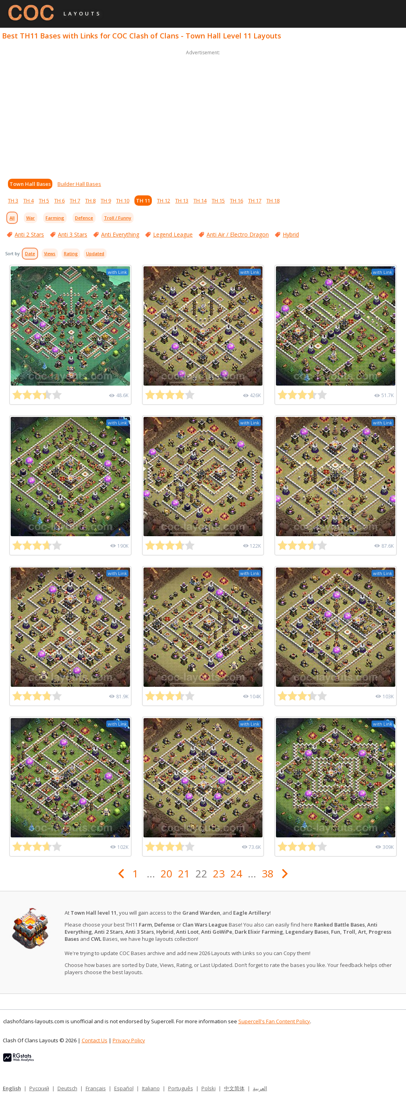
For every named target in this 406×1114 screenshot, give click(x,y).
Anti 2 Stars (29, 234)
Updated (95, 253)
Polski (208, 1088)
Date (30, 253)
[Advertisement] (203, 112)
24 (236, 873)
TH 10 (122, 200)
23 (219, 873)
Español (124, 1088)
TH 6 (59, 200)
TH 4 (28, 200)
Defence (84, 218)
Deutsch (67, 1088)
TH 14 (200, 200)
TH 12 (163, 200)
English (12, 1088)
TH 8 (90, 200)
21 (184, 873)
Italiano (151, 1088)
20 (166, 873)
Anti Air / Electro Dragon (238, 234)
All (12, 218)
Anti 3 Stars (72, 234)
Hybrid (291, 234)
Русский (39, 1088)
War (30, 218)
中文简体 (234, 1088)
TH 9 (106, 200)
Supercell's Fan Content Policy (274, 1021)
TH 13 (181, 200)
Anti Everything (120, 234)
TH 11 (143, 200)
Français (96, 1088)
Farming (55, 218)
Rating (71, 253)
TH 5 (44, 200)
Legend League (173, 234)
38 (268, 873)
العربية (260, 1088)
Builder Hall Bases (79, 183)
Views (50, 253)
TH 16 (236, 200)
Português (180, 1088)
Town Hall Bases (30, 183)
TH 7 (75, 200)
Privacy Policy (129, 1040)
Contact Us (94, 1040)
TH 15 (218, 200)
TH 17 (254, 200)
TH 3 (13, 200)
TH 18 (273, 200)
